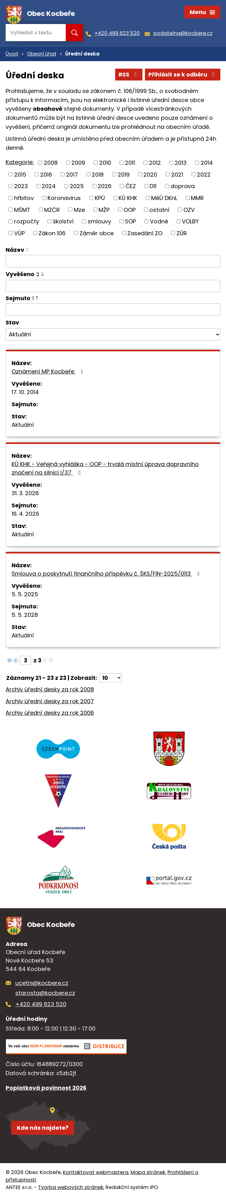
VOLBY (190, 222)
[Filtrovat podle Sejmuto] (113, 311)
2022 (204, 175)
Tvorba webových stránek (70, 1189)
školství (63, 222)
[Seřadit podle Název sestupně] (27, 252)
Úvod (12, 55)
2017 (72, 175)
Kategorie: (20, 163)
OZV (189, 211)
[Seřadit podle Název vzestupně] (27, 249)
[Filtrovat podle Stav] (113, 335)
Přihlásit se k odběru (182, 76)
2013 (181, 164)
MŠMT (22, 211)
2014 (207, 164)
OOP (130, 211)
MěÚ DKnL (164, 199)
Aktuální (23, 426)
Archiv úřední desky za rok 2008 (50, 690)
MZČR (52, 211)
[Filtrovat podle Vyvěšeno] (113, 287)
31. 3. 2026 (25, 494)
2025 (77, 187)
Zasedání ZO (144, 234)
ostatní (159, 211)
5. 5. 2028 (25, 616)
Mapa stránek (148, 1174)
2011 (130, 164)
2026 (104, 187)
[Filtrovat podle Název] (113, 262)
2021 (177, 175)
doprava (183, 187)
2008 (51, 164)
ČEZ (131, 187)
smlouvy (99, 222)
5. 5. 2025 (25, 595)
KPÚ (100, 199)
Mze (79, 211)
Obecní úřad (41, 55)
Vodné (159, 222)
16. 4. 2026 (25, 515)
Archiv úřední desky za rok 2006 (50, 714)
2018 (98, 175)
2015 (20, 175)
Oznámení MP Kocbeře (49, 372)
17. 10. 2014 (25, 393)
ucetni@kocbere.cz (41, 985)
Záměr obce (97, 234)
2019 (124, 175)
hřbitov (24, 199)
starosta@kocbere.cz (45, 995)
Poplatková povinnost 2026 (46, 1090)
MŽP (104, 211)
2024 (49, 187)
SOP (130, 222)
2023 (21, 187)
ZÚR (182, 234)
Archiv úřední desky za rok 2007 (50, 702)
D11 (153, 187)
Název (15, 251)
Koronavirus (64, 199)
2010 (105, 164)
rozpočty (26, 222)
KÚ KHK (128, 199)
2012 (155, 164)
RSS (127, 76)
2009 (78, 164)
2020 (150, 175)
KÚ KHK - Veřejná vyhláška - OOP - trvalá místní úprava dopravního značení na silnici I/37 (105, 469)
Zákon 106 (52, 234)
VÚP (19, 234)
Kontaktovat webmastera (95, 1174)
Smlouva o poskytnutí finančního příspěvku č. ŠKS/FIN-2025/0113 (107, 574)
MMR (197, 199)
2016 (46, 175)
